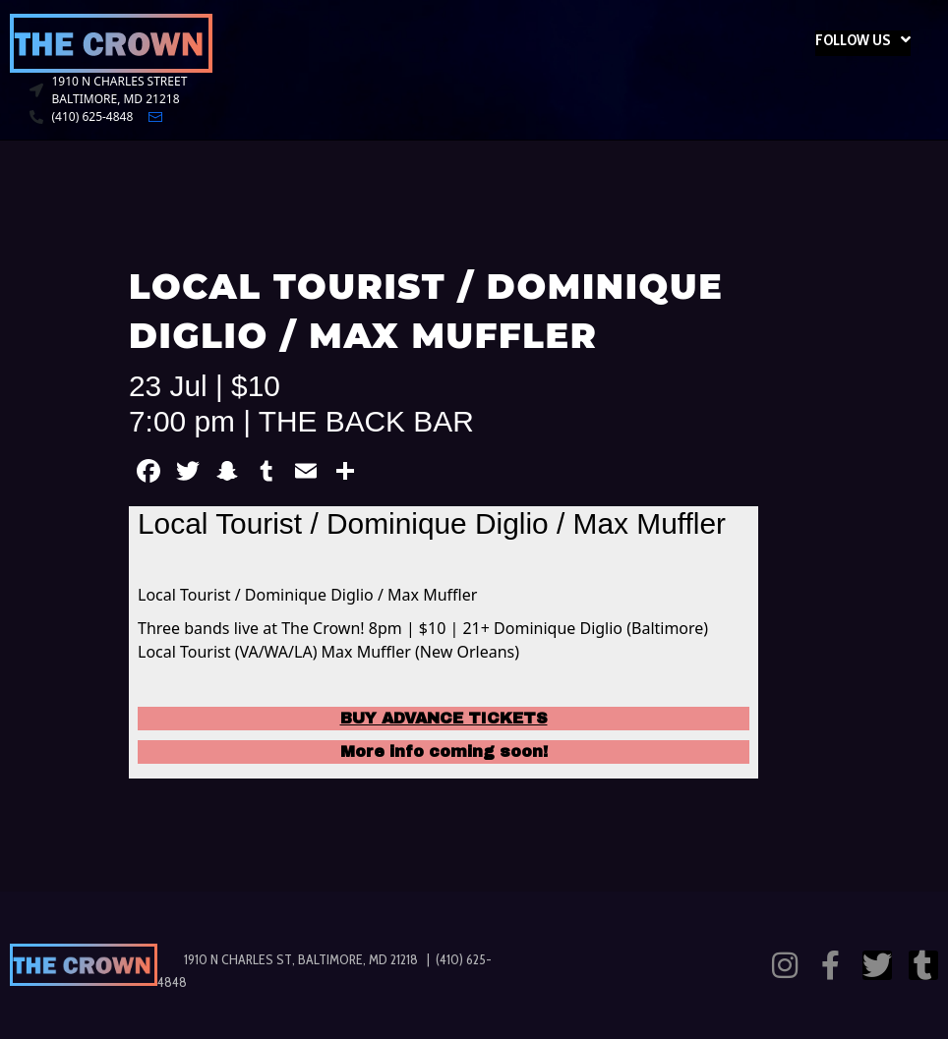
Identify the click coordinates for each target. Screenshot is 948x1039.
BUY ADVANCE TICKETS (444, 718)
